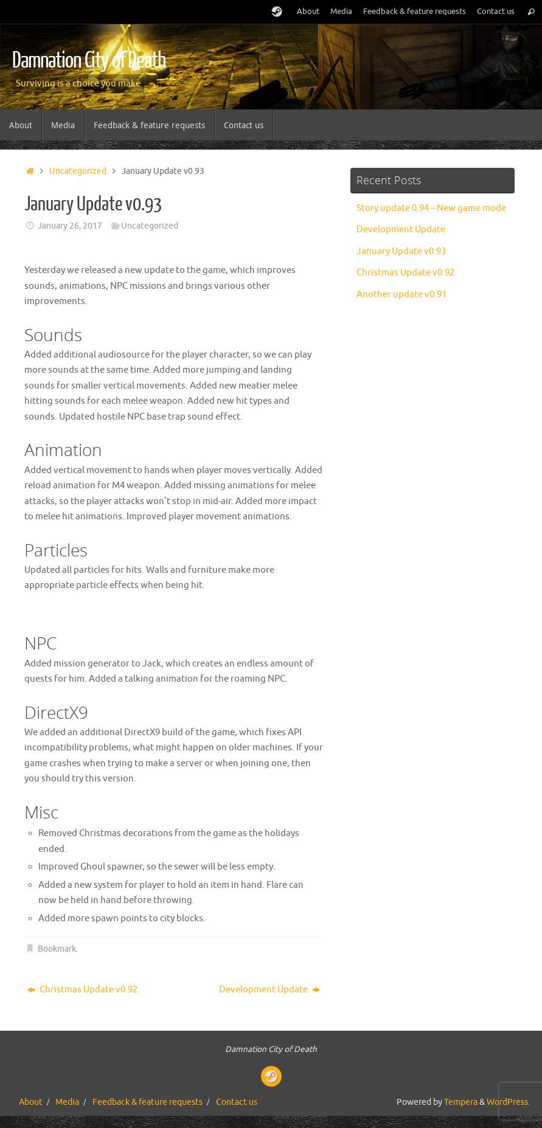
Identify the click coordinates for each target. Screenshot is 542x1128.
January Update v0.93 (401, 251)
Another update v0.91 (401, 294)
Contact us (496, 11)
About (308, 11)
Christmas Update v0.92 (82, 989)
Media (341, 11)
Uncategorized (77, 171)
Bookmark (57, 949)
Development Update (269, 989)
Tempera (461, 1102)
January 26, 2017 (70, 226)
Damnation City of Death (88, 61)
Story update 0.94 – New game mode (431, 208)
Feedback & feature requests (414, 11)
